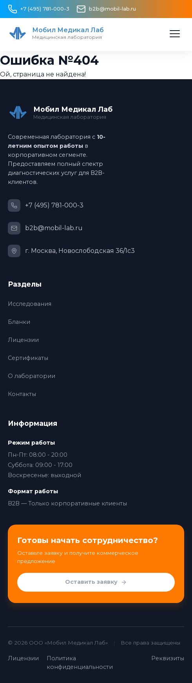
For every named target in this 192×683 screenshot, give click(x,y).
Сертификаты (28, 357)
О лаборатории (31, 376)
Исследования (29, 303)
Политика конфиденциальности (80, 662)
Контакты (22, 394)
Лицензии (23, 339)
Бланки (19, 321)
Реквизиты (167, 658)
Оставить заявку (96, 582)
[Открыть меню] (174, 33)
